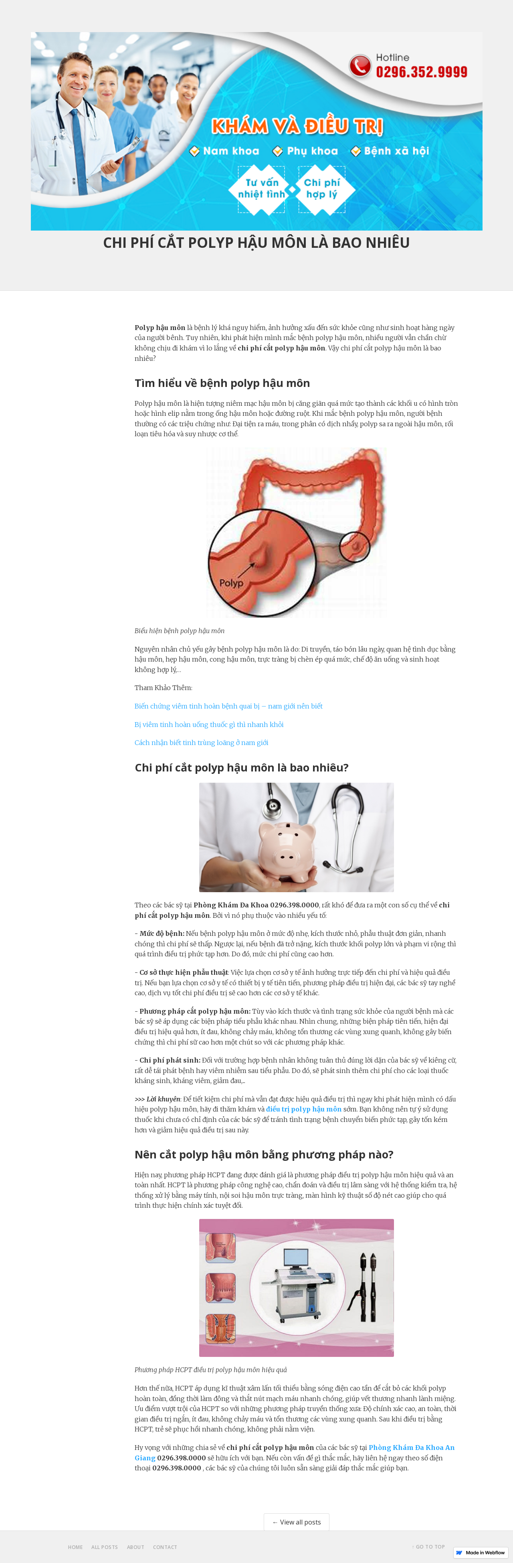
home (75, 1547)
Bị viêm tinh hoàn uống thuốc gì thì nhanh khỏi (209, 725)
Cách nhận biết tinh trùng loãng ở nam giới (202, 743)
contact (165, 1547)
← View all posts (296, 1522)
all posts (104, 1547)
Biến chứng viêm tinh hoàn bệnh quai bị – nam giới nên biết (229, 706)
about (136, 1547)
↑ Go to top (428, 1546)
